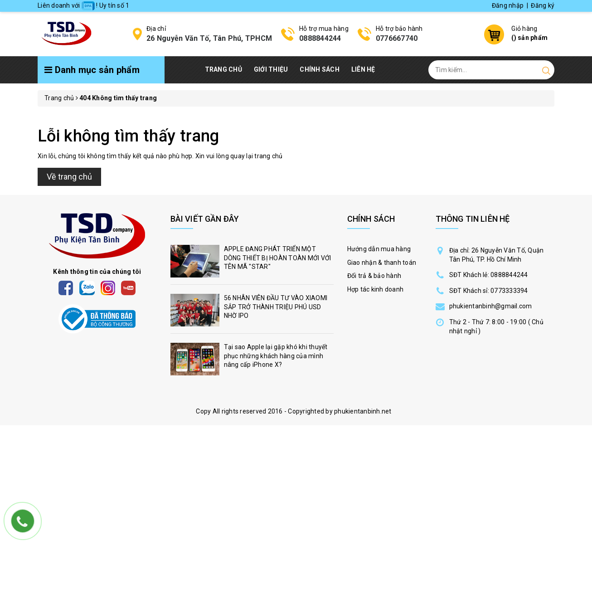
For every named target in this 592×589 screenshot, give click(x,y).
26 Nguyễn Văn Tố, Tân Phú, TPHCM (209, 38)
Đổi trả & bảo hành (374, 275)
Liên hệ (363, 69)
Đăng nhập (508, 5)
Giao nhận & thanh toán (382, 262)
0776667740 (397, 38)
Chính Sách (320, 69)
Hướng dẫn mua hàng (379, 249)
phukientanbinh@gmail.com (490, 306)
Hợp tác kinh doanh (375, 289)
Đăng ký (542, 5)
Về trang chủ (69, 176)
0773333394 (509, 290)
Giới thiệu (271, 69)
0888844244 (320, 38)
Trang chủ (223, 69)
